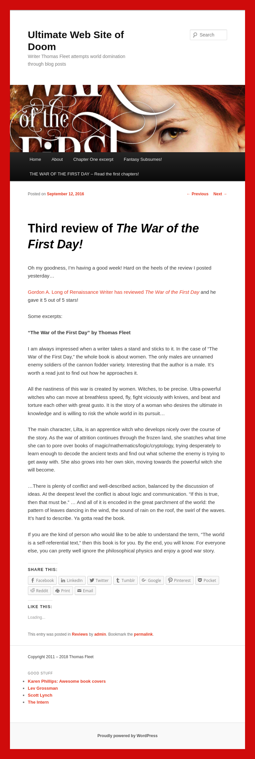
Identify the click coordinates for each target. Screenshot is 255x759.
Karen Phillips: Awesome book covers (67, 681)
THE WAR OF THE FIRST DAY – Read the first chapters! (84, 173)
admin (100, 634)
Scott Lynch (40, 695)
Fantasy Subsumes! (143, 159)
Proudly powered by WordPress (127, 735)
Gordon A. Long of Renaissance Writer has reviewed (113, 292)
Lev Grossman (43, 688)
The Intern (38, 702)
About (57, 159)
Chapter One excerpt (93, 159)
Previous (198, 194)
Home (35, 159)
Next (220, 194)
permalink (143, 634)
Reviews (80, 634)
